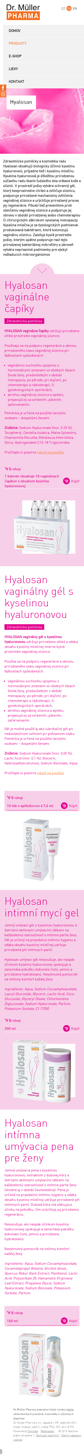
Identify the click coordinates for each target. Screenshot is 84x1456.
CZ (63, 8)
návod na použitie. (51, 452)
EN (75, 8)
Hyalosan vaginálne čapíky (26, 297)
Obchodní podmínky (47, 1435)
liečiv (70, 1409)
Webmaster (47, 1431)
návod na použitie (50, 773)
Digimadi (33, 1431)
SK (69, 8)
